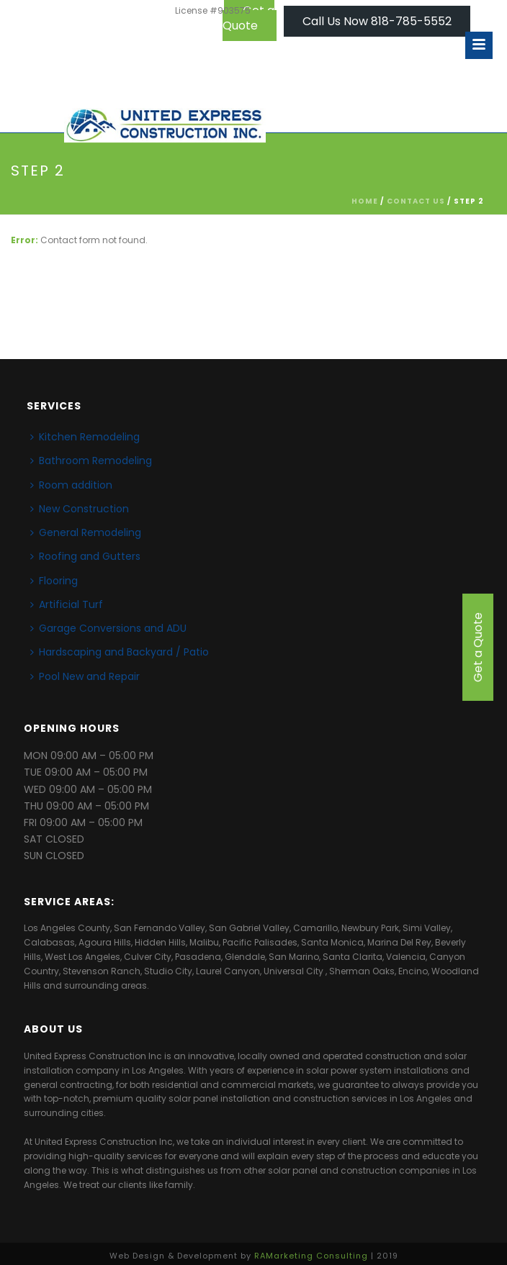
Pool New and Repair (85, 676)
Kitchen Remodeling (85, 437)
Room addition (71, 485)
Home (364, 201)
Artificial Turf (66, 604)
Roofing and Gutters (85, 556)
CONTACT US (416, 201)
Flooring (54, 580)
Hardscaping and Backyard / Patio (119, 652)
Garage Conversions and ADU (108, 628)
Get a (478, 647)
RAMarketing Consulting (311, 1255)
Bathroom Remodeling (91, 460)
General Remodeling (85, 532)
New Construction (79, 509)
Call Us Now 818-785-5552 (377, 21)
